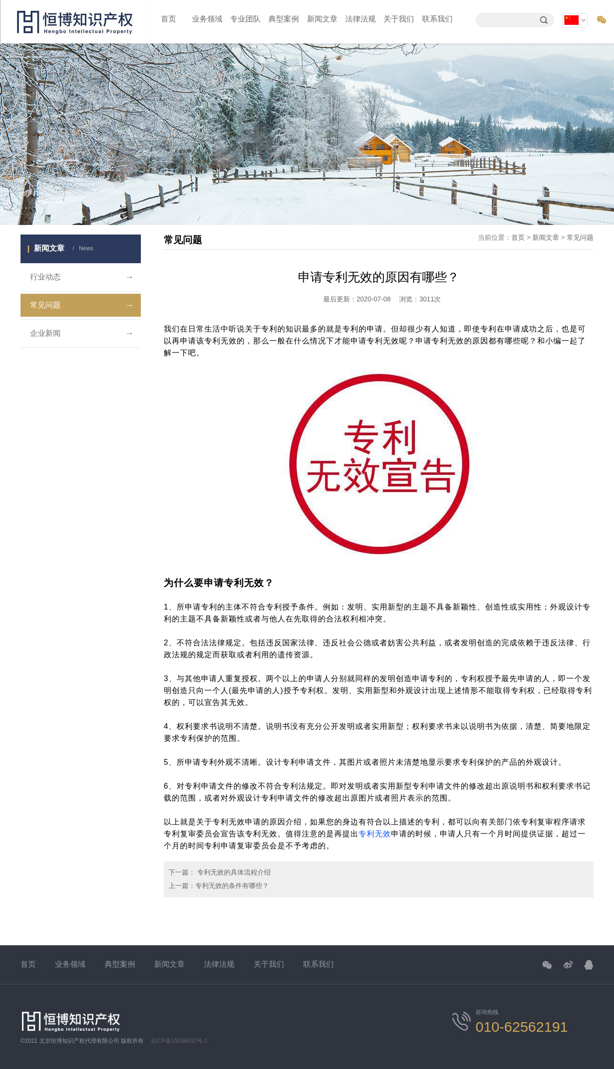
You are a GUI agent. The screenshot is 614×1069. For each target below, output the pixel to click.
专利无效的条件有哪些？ (232, 885)
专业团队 (245, 19)
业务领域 (207, 19)
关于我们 (398, 19)
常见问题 (82, 305)
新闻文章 (322, 19)
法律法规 (360, 19)
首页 (168, 19)
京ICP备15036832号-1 (179, 1040)
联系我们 (437, 19)
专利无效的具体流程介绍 (233, 872)
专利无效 (375, 834)
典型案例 (283, 19)
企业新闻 (82, 333)
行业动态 (82, 277)
